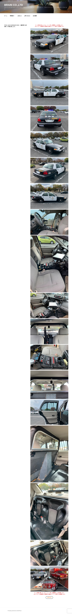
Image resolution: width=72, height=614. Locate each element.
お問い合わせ (27, 15)
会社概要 (35, 15)
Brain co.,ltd (13, 5)
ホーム (5, 15)
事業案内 (12, 15)
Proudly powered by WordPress (15, 610)
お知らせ (20, 15)
